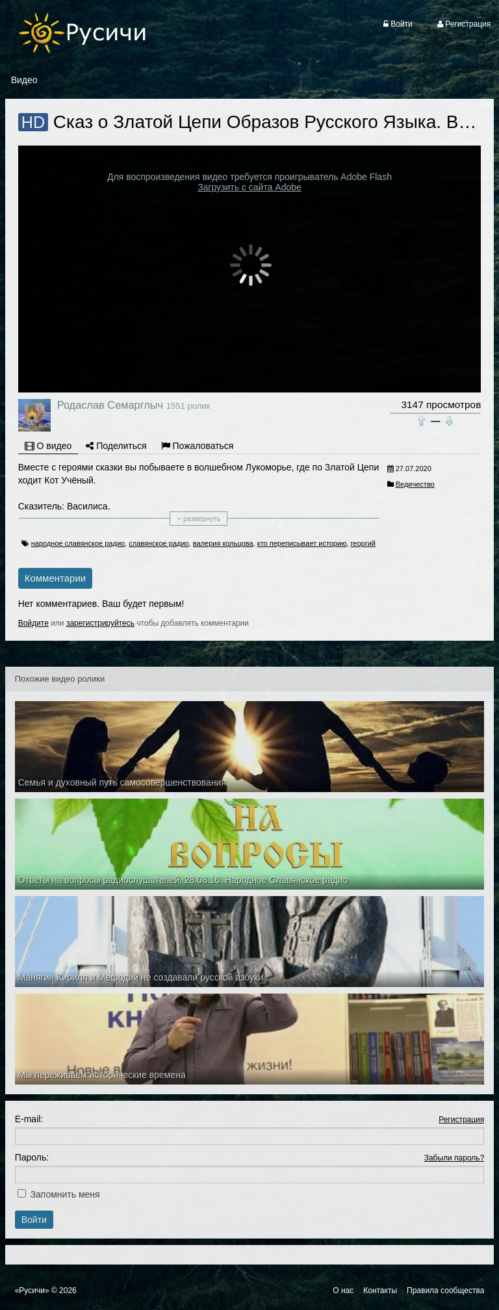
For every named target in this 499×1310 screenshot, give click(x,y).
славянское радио (158, 543)
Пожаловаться (197, 446)
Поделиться (116, 446)
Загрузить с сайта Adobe (249, 187)
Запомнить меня (65, 1194)
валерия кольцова (223, 543)
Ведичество (415, 484)
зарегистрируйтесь (100, 623)
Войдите (33, 623)
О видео (48, 446)
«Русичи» (32, 1290)
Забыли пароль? (454, 1157)
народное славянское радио (78, 543)
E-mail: (29, 1119)
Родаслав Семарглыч (110, 405)
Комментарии (55, 578)
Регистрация (461, 1119)
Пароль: (32, 1157)
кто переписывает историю (302, 543)
